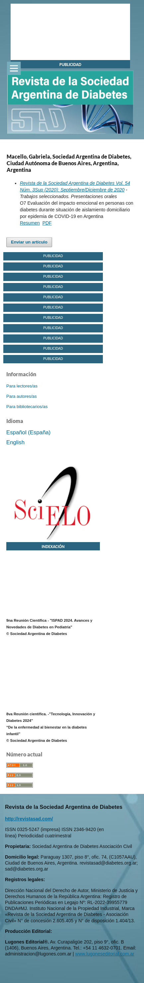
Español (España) (28, 432)
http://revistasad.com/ (29, 818)
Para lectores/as (21, 386)
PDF (47, 223)
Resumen (30, 223)
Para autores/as (21, 396)
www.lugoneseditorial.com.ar (104, 953)
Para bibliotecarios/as (26, 406)
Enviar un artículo (29, 242)
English (15, 442)
